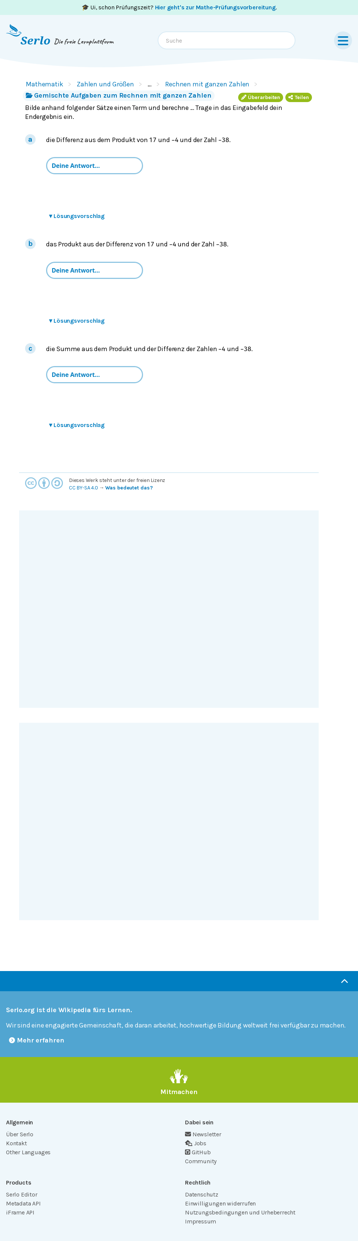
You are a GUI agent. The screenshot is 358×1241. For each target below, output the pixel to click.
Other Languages (28, 1152)
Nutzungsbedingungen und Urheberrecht (240, 1212)
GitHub (198, 1152)
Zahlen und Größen (105, 84)
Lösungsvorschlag (76, 215)
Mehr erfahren (36, 1040)
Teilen (298, 97)
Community (200, 1161)
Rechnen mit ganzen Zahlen (207, 84)
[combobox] (226, 40)
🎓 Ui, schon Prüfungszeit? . (179, 7)
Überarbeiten (260, 97)
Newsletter (203, 1134)
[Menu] (343, 40)
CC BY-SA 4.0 (83, 488)
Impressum (200, 1221)
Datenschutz (201, 1194)
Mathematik (44, 84)
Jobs (195, 1143)
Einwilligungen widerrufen (220, 1203)
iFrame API (20, 1212)
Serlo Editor (21, 1194)
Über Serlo (19, 1134)
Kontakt (16, 1143)
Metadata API (23, 1203)
